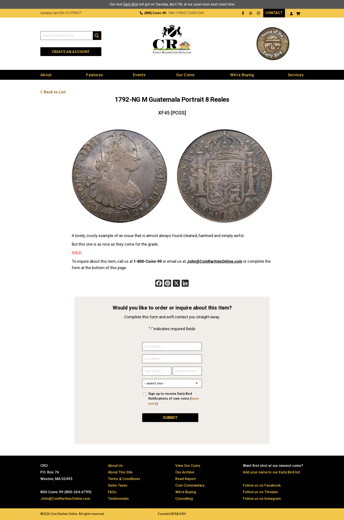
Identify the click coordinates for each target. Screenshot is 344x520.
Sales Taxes (118, 484)
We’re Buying (242, 74)
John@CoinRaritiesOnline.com (215, 261)
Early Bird (130, 4)
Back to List (53, 91)
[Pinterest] (167, 283)
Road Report (186, 478)
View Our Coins (188, 465)
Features (94, 74)
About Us (115, 465)
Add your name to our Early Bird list (272, 471)
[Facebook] (158, 283)
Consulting (184, 498)
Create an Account (71, 52)
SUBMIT (170, 417)
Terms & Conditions (124, 478)
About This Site (121, 471)
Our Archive (185, 471)
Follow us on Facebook (262, 484)
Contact (274, 13)
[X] (176, 283)
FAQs (112, 491)
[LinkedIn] (185, 283)
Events (139, 74)
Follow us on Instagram (262, 498)
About (46, 74)
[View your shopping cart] (298, 13)
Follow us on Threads (261, 491)
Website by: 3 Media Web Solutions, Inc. (36, 513)
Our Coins (185, 74)
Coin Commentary (190, 484)
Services (296, 74)
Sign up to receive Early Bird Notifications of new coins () (173, 398)
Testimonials (119, 498)
